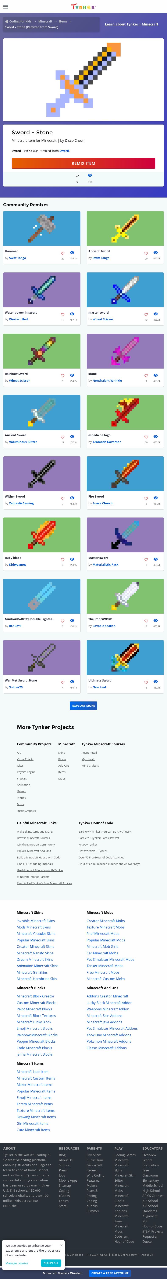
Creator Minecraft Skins (35, 948)
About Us (65, 1161)
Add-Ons (63, 767)
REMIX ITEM (83, 163)
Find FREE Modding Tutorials (35, 865)
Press (63, 1172)
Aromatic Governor (107, 443)
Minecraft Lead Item (33, 1073)
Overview (94, 1156)
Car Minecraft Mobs (102, 954)
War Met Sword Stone (21, 682)
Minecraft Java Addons (104, 1023)
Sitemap (65, 1187)
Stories (21, 799)
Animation (23, 786)
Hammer (11, 251)
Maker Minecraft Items (35, 1086)
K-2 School (150, 1202)
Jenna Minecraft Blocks (35, 1055)
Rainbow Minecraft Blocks (37, 1036)
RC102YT (15, 627)
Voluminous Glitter (23, 443)
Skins (61, 754)
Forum (64, 1202)
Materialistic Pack (105, 566)
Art (19, 754)
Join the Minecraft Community (36, 846)
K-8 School (150, 1207)
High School (151, 1192)
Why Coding (95, 1177)
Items (63, 21)
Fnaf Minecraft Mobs (103, 935)
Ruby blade (13, 559)
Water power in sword (21, 313)
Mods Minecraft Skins (34, 928)
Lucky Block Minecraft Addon (109, 1004)
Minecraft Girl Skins (32, 974)
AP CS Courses (152, 1197)
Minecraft (45, 21)
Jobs (62, 1177)
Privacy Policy (97, 1256)
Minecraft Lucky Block (34, 1023)
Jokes (20, 767)
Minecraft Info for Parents (33, 878)
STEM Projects (152, 1233)
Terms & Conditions (71, 1256)
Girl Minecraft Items (32, 1125)
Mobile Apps (68, 1182)
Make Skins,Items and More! (35, 833)
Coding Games (125, 1156)
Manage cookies (17, 1263)
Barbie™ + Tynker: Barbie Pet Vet (99, 839)
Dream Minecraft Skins (35, 961)
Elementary (150, 1182)
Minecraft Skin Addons (104, 1017)
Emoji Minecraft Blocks (35, 1030)
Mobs (61, 780)
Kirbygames (17, 566)
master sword (98, 313)
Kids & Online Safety (124, 1256)
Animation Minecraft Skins (37, 967)
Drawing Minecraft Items (36, 1118)
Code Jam (121, 1238)
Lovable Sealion (104, 627)
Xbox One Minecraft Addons (109, 1036)
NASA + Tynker (88, 846)
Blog (62, 1156)
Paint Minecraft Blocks (34, 1010)
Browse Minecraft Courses (33, 839)
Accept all (51, 1263)
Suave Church (103, 504)
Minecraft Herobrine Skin (37, 980)
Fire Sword (96, 497)
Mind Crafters (90, 767)
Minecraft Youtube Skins (36, 935)
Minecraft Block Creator (35, 998)
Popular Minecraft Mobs (106, 941)
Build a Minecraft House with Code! (39, 859)
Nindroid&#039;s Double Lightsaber (30, 620)
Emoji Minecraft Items (34, 1099)
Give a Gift (94, 1166)
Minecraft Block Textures (36, 1017)
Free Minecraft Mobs (103, 974)
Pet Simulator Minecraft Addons (112, 1030)
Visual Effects (25, 761)
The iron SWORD (100, 620)
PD (144, 1222)
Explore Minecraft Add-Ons (34, 852)
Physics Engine (26, 773)
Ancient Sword (99, 251)
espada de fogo (99, 436)
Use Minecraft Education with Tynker (40, 872)
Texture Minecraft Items (36, 1112)
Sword (64, 151)
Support (65, 1166)
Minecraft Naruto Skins (35, 954)
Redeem (93, 1172)
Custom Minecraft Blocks (36, 1004)
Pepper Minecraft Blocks (36, 1043)
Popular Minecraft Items (36, 1092)
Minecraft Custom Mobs (106, 980)
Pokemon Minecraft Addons (109, 1043)
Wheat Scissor (103, 320)
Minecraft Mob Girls (102, 948)
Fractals (22, 780)
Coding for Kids (20, 21)
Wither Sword (15, 497)
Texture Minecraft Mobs (106, 928)
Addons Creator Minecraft (107, 998)
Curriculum (95, 1161)
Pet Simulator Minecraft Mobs (110, 961)
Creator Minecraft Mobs (106, 922)
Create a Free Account (109, 1273)
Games (21, 793)
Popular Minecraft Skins (36, 941)
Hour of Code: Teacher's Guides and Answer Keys (109, 865)
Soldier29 (16, 689)
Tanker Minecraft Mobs (105, 967)
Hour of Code (124, 1243)
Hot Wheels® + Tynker (93, 852)
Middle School (152, 1187)
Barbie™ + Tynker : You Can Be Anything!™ (105, 833)
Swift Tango (17, 258)
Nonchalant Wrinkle (107, 381)
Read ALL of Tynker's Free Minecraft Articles (44, 884)
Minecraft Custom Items (36, 1079)
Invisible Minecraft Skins (36, 922)
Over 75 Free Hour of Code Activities (101, 859)
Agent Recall (89, 754)
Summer (93, 1212)
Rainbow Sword (16, 374)
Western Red (18, 320)
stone (92, 374)
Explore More (83, 707)
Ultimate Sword (99, 682)
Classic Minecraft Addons (107, 1049)
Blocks (62, 761)
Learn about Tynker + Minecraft (131, 24)
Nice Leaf (99, 689)
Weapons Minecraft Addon (108, 1010)
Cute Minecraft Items (33, 1131)
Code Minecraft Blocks (34, 1049)
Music (20, 806)
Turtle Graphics (26, 812)
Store (63, 1207)
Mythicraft (88, 761)
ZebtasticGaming (21, 504)
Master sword (98, 559)
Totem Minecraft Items (35, 1105)
